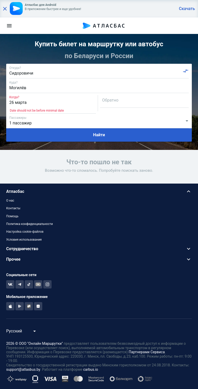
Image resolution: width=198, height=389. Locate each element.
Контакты (13, 208)
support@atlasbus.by (23, 369)
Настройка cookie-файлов (25, 231)
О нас (10, 200)
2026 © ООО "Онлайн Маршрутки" (34, 343)
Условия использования (24, 239)
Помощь (12, 216)
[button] (99, 191)
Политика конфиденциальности (29, 224)
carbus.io (90, 369)
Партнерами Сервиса (147, 352)
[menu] (9, 26)
